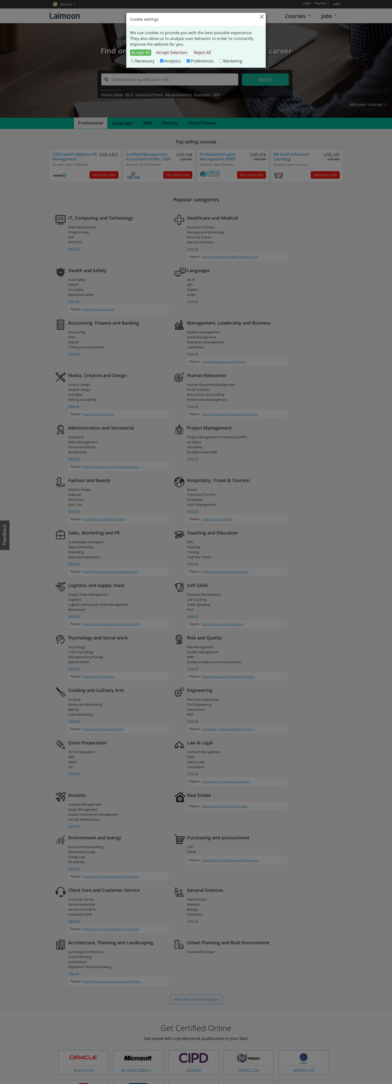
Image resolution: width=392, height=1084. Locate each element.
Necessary (142, 61)
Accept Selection (171, 52)
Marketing (230, 61)
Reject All (202, 52)
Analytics (170, 61)
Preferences (200, 61)
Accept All (141, 52)
